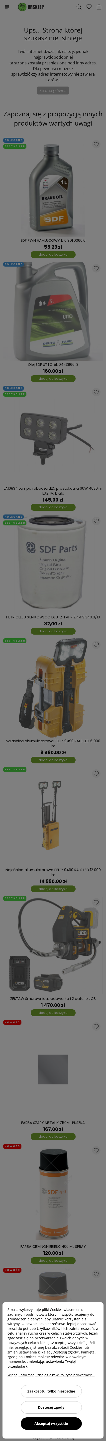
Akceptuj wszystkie (51, 1423)
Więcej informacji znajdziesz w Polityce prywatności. (51, 1375)
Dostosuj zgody (51, 1407)
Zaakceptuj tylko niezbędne (51, 1391)
